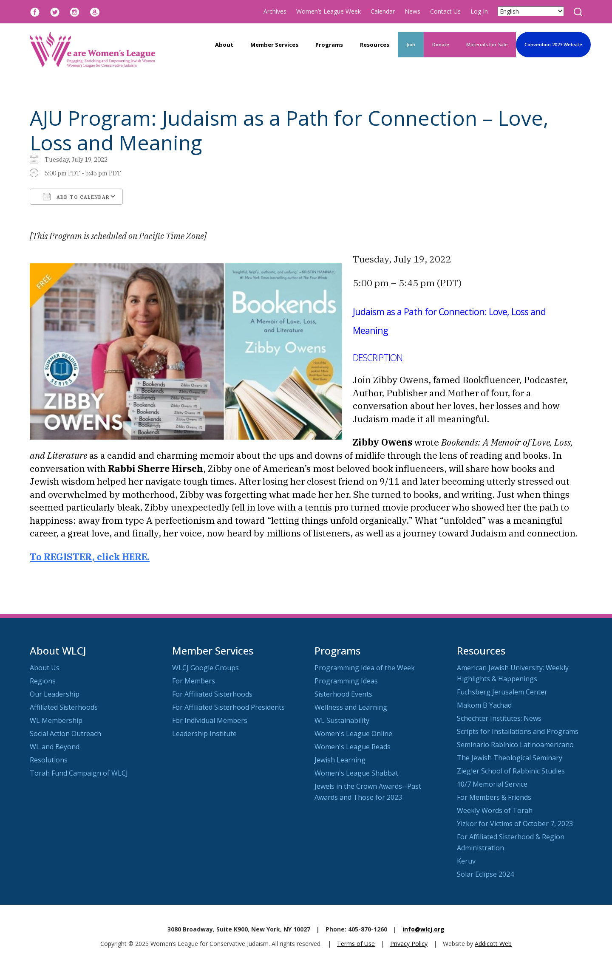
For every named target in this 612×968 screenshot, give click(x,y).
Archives (275, 11)
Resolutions (49, 760)
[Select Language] (531, 11)
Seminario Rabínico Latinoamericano (515, 744)
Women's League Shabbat (356, 773)
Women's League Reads (352, 746)
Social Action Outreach (65, 733)
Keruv (466, 861)
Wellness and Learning (350, 707)
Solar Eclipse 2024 (485, 874)
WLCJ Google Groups (205, 667)
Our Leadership (54, 694)
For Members (193, 681)
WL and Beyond (54, 746)
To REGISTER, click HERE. (90, 557)
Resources (374, 44)
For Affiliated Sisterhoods (212, 694)
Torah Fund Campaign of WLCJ (79, 773)
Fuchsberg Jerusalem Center (502, 692)
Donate (440, 44)
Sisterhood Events (343, 694)
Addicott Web (493, 944)
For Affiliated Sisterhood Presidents (228, 707)
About (224, 44)
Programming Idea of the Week (364, 667)
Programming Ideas (346, 681)
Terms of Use (356, 944)
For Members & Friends (494, 797)
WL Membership (56, 720)
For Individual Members (209, 720)
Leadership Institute (204, 733)
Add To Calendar (76, 196)
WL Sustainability (341, 720)
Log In (479, 11)
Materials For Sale (486, 44)
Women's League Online (353, 733)
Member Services (274, 44)
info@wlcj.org (423, 929)
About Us (45, 667)
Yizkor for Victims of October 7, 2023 (515, 823)
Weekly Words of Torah (495, 810)
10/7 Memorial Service (492, 784)
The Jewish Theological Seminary (509, 757)
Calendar (383, 11)
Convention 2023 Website (553, 44)
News (412, 11)
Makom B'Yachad (484, 705)
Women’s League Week (328, 11)
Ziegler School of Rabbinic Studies (511, 771)
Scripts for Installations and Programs (517, 731)
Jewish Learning (340, 760)
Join (410, 44)
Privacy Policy (409, 944)
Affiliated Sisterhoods (64, 707)
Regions (43, 681)
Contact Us (445, 11)
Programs (329, 44)
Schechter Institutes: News (499, 718)
